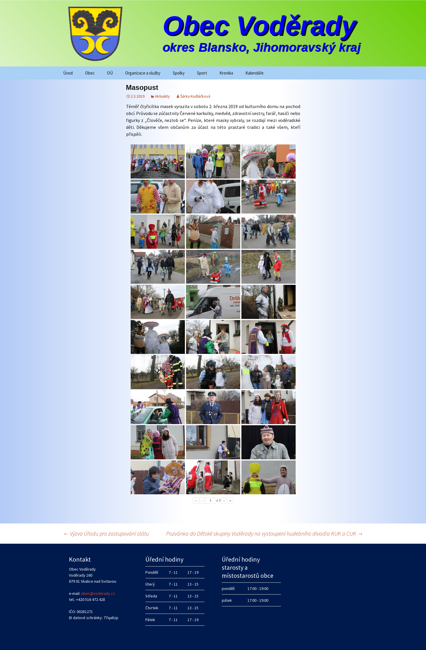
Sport (202, 73)
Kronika (226, 73)
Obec (90, 73)
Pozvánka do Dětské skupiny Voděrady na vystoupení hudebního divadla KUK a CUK (264, 533)
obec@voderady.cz (98, 593)
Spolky (179, 73)
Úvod (68, 73)
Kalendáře (254, 73)
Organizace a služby (142, 73)
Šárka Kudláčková (195, 96)
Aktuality (162, 96)
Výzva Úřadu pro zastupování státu (106, 533)
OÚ (110, 73)
